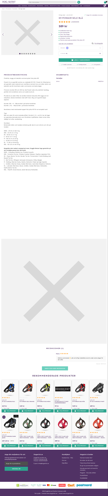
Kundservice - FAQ (67, 458)
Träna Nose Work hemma (87, 463)
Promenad (8, 8)
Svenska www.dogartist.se (49, 493)
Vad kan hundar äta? (86, 458)
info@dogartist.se (43, 463)
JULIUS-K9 (69, 15)
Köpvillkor (65, 463)
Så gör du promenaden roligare (89, 465)
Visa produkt (10, 411)
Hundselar (14, 8)
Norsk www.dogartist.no (66, 493)
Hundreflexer (84, 475)
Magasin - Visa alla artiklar (88, 473)
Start (3, 8)
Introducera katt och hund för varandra (89, 469)
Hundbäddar (83, 478)
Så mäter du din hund (86, 460)
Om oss (64, 460)
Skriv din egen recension (55, 368)
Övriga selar (22, 8)
